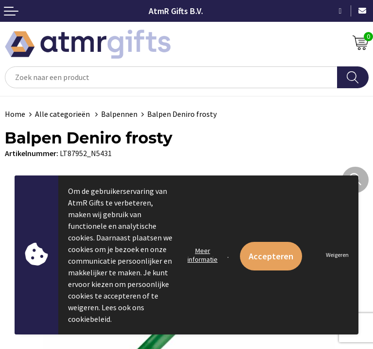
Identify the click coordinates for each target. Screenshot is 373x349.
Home (15, 114)
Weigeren (337, 254)
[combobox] (171, 77)
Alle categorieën (63, 114)
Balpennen (119, 114)
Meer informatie (202, 255)
